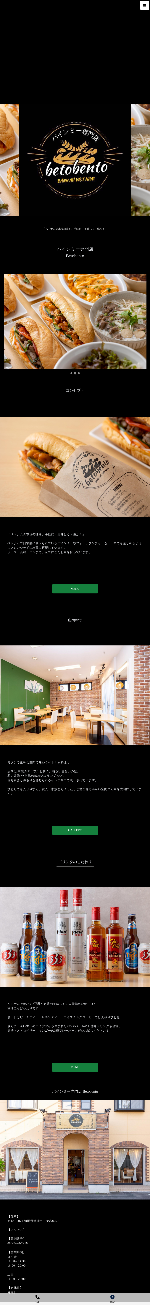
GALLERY (75, 830)
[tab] (71, 373)
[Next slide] (140, 321)
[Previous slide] (10, 321)
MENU (75, 588)
